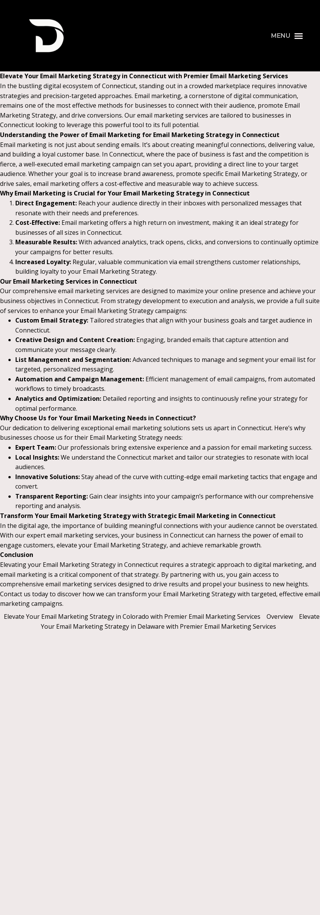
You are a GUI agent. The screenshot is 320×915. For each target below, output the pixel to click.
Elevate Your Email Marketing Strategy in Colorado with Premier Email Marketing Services (132, 616)
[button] (287, 36)
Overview (280, 616)
